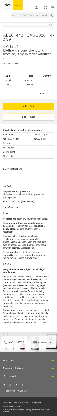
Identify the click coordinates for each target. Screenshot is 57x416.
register (14, 252)
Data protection (36, 402)
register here (30, 255)
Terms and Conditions (21, 402)
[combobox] (32, 15)
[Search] (51, 15)
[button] (44, 7)
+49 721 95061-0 (16, 342)
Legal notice (7, 402)
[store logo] (13, 5)
